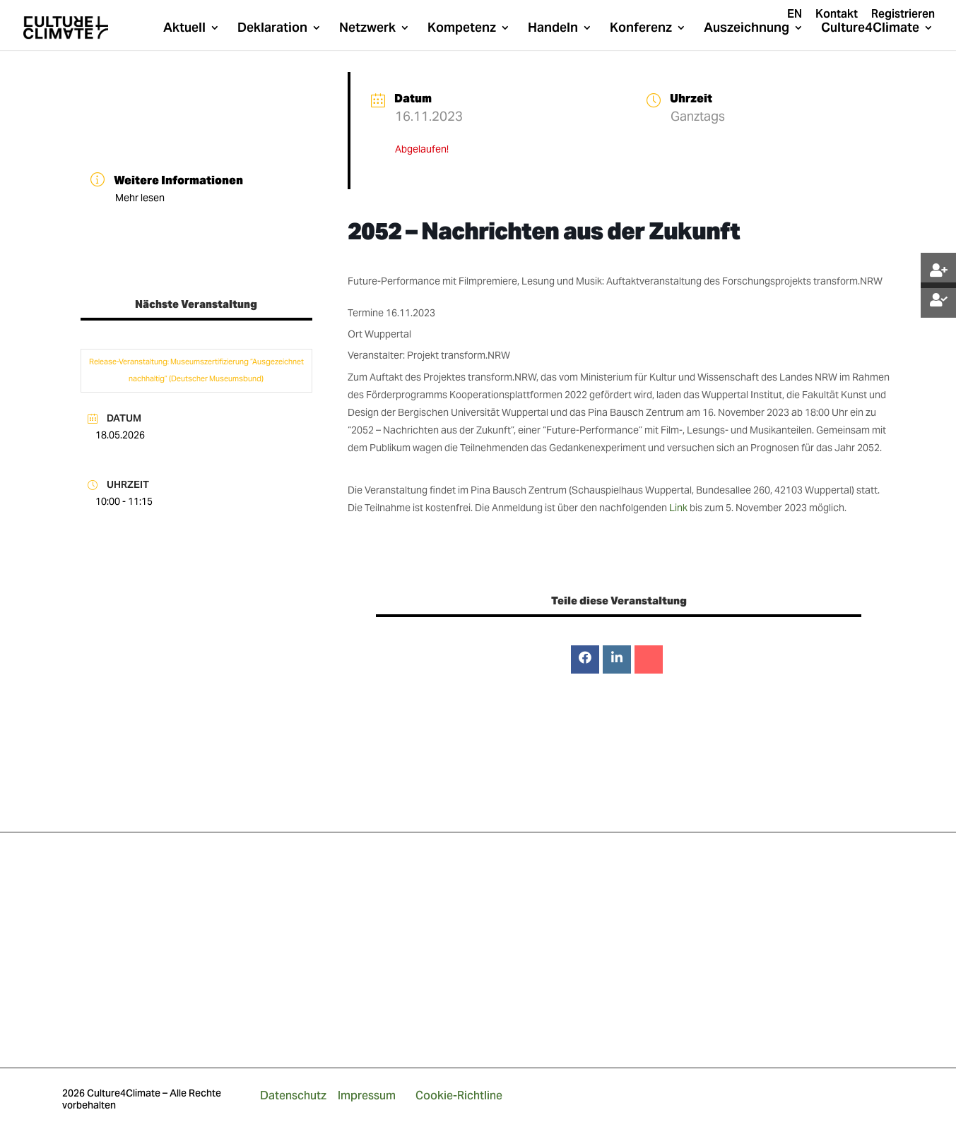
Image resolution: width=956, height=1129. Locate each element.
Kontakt (836, 14)
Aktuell (184, 29)
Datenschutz (293, 1095)
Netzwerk (367, 29)
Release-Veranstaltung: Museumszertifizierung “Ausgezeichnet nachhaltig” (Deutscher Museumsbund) (196, 370)
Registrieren (903, 14)
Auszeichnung (746, 29)
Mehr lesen (140, 197)
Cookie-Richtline (458, 1095)
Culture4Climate (870, 29)
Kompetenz (461, 29)
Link (678, 507)
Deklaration (272, 29)
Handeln (553, 29)
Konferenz (641, 29)
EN (794, 14)
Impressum (367, 1095)
